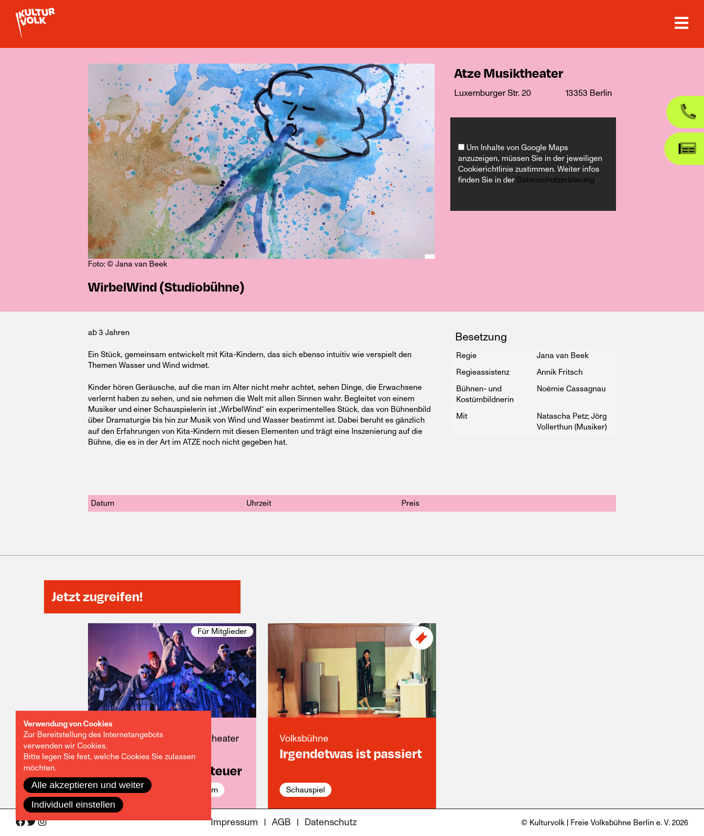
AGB (281, 822)
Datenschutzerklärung (555, 180)
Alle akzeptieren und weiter (87, 785)
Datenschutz (331, 822)
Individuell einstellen (73, 804)
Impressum (234, 822)
